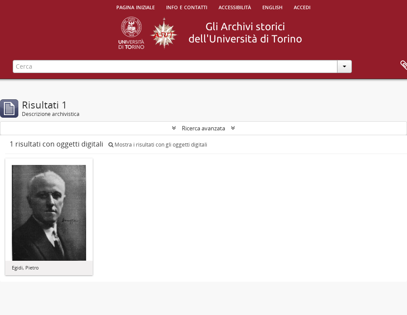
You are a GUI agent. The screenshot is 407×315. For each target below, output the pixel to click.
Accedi (302, 6)
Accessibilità (235, 6)
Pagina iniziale (135, 6)
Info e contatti (186, 6)
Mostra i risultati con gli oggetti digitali (157, 144)
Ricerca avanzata (203, 128)
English (272, 6)
